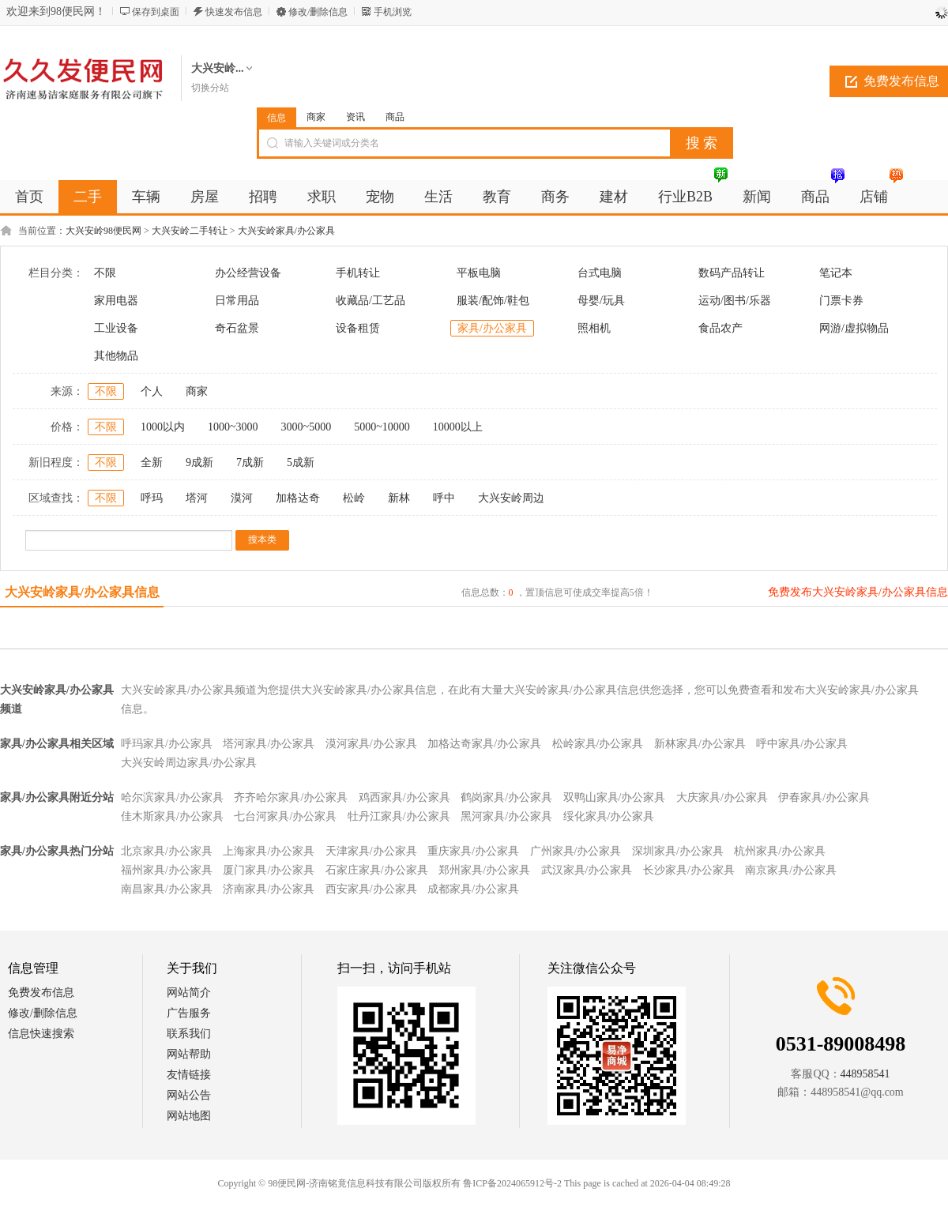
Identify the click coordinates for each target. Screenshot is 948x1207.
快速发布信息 (233, 11)
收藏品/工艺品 (370, 300)
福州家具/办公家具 (167, 870)
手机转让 (358, 273)
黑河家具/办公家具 (506, 816)
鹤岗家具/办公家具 (506, 797)
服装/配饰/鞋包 (493, 300)
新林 (399, 498)
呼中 (444, 498)
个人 (152, 391)
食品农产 (720, 328)
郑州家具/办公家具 (484, 870)
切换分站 (210, 87)
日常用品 (237, 300)
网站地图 (189, 1116)
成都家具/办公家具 (473, 889)
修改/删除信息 (318, 11)
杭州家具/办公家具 (780, 851)
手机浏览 (393, 11)
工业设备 (116, 328)
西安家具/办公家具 (371, 889)
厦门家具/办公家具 (268, 870)
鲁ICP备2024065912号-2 (512, 1183)
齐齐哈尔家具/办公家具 (291, 797)
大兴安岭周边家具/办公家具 (189, 763)
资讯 (355, 116)
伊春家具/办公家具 (824, 797)
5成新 (300, 462)
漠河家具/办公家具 (371, 744)
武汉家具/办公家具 (587, 870)
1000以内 (163, 427)
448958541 (865, 1074)
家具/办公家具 (492, 328)
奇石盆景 (237, 328)
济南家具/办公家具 (268, 889)
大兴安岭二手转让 (190, 230)
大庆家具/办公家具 (722, 797)
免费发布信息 (41, 992)
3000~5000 (306, 427)
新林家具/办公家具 (700, 744)
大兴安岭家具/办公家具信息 (82, 592)
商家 (316, 116)
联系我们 (189, 1034)
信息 (276, 117)
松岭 (354, 498)
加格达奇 (298, 498)
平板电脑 (479, 273)
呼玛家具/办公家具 (167, 744)
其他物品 (116, 356)
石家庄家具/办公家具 (376, 870)
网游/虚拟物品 (854, 328)
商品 (395, 116)
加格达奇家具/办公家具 (484, 744)
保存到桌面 (155, 11)
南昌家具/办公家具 (167, 889)
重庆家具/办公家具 (473, 851)
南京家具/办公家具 (791, 870)
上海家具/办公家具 (268, 851)
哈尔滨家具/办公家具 (172, 797)
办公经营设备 (248, 273)
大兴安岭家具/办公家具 (286, 230)
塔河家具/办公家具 (268, 744)
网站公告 (189, 1095)
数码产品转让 (731, 273)
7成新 (250, 462)
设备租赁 (358, 328)
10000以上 (458, 427)
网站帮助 (189, 1054)
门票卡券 (841, 300)
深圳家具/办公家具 (678, 851)
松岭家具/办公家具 (598, 744)
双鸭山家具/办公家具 (614, 797)
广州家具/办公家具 (576, 851)
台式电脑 (599, 273)
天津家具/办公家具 (371, 851)
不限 (105, 273)
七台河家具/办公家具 (285, 816)
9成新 (199, 462)
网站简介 (189, 992)
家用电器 (116, 300)
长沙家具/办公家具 (689, 870)
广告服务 (189, 1013)
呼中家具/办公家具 (802, 744)
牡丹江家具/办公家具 (399, 816)
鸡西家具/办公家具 (404, 797)
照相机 (594, 328)
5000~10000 (382, 427)
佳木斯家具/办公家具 (172, 816)
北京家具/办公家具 (167, 851)
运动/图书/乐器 (734, 300)
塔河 (197, 498)
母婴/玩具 (601, 300)
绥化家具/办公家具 (609, 816)
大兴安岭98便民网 (103, 230)
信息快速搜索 (41, 1034)
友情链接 (189, 1075)
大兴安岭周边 (511, 498)
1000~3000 (233, 427)
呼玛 (152, 498)
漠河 (242, 498)
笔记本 (835, 273)
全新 (152, 462)
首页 (29, 197)
